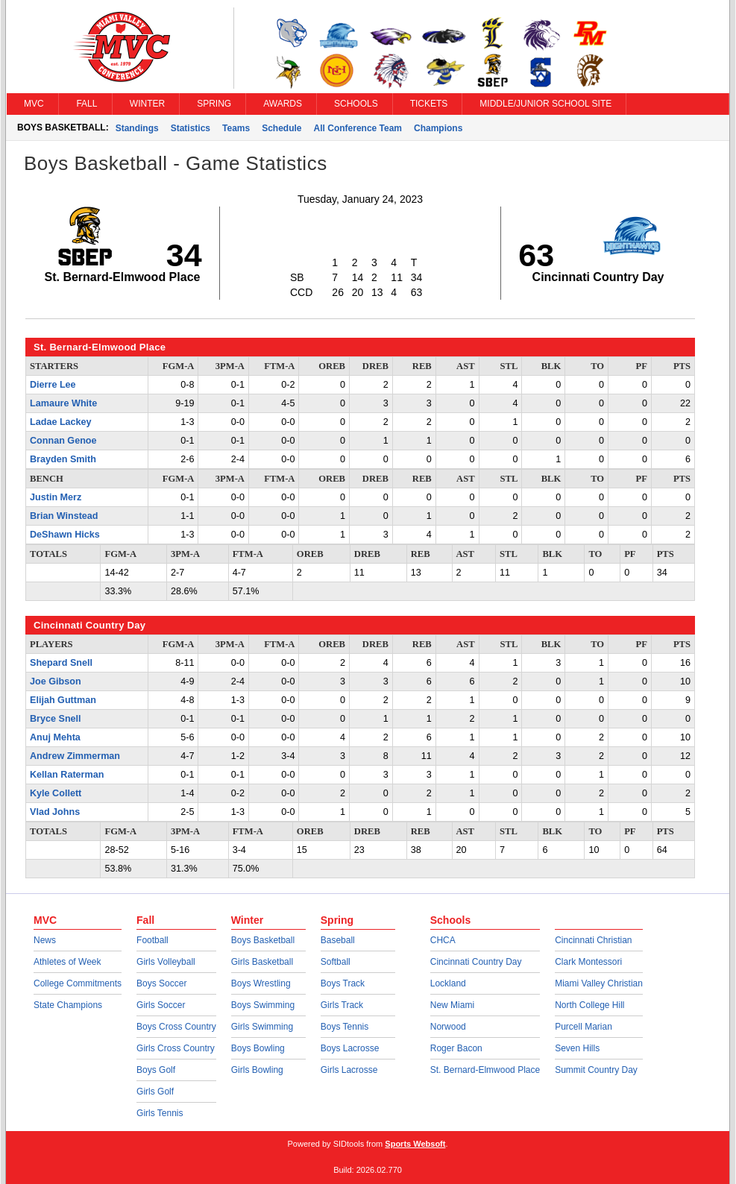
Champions (438, 128)
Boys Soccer (161, 983)
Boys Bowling (258, 1048)
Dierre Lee (53, 385)
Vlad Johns (55, 812)
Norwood (448, 1026)
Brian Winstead (64, 516)
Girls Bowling (257, 1070)
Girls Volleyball (165, 962)
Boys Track (343, 983)
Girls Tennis (159, 1113)
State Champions (68, 1005)
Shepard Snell (61, 663)
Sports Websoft (415, 1143)
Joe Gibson (55, 681)
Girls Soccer (160, 1005)
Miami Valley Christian (599, 983)
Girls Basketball (262, 962)
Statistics (190, 128)
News (45, 940)
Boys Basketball (263, 940)
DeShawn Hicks (65, 534)
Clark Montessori (588, 962)
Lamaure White (63, 403)
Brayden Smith (63, 459)
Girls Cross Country (175, 1048)
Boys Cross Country (176, 1026)
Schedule (281, 128)
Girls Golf (155, 1091)
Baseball (338, 940)
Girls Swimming (262, 1026)
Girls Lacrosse (349, 1070)
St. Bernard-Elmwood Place (485, 1070)
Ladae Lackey (61, 422)
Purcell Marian (583, 1026)
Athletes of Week (67, 962)
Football (152, 940)
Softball (335, 962)
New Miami (452, 1005)
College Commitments (78, 983)
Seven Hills (577, 1048)
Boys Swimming (263, 1005)
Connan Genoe (63, 440)
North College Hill (589, 1005)
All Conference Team (358, 128)
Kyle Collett (55, 793)
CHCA (443, 940)
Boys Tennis (344, 1026)
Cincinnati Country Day (476, 962)
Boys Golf (155, 1070)
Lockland (448, 983)
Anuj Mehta (55, 737)
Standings (137, 128)
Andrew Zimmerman (75, 756)
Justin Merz (55, 497)
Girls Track (342, 1005)
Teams (236, 128)
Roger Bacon (456, 1048)
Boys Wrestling (261, 983)
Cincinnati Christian (593, 940)
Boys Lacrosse (350, 1048)
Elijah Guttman (63, 700)
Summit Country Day (596, 1070)
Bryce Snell (55, 719)
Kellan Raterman (67, 774)
